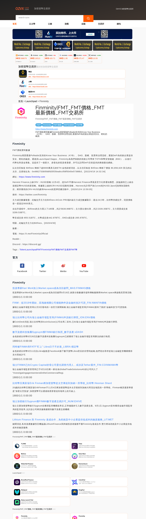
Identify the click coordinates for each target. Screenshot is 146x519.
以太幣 (32, 21)
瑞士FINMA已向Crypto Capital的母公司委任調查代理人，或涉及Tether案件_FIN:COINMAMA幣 (65, 344)
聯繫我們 (44, 502)
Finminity (46, 229)
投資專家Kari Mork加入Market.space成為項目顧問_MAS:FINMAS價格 (52, 267)
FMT (39, 229)
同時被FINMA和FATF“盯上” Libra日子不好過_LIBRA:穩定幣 (46, 326)
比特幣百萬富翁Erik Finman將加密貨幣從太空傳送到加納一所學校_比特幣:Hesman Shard (62, 362)
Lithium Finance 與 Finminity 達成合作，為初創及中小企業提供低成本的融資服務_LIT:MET (63, 399)
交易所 (101, 21)
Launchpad (31, 81)
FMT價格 (55, 229)
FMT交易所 (65, 229)
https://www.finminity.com (46, 108)
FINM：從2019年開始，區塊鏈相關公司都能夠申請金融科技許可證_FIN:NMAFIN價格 (60, 282)
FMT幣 (74, 229)
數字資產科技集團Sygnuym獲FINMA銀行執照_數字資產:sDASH (48, 311)
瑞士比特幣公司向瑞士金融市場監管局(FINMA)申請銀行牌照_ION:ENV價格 (54, 297)
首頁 (15, 21)
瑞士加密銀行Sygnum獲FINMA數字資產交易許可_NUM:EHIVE (47, 381)
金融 (83, 21)
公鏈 (50, 21)
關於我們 (58, 502)
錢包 (119, 21)
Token (23, 229)
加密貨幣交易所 (61, 516)
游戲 (67, 21)
